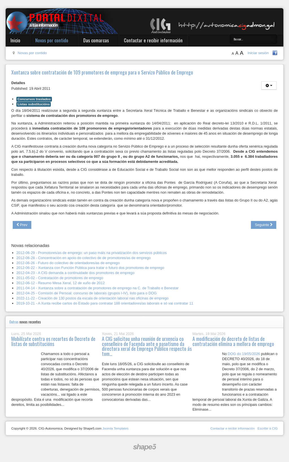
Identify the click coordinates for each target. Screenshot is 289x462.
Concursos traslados (34, 99)
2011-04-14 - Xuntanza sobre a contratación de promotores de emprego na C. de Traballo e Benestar (97, 288)
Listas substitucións (33, 104)
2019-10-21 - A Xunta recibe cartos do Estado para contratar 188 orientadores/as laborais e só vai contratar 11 (104, 303)
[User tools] (269, 85)
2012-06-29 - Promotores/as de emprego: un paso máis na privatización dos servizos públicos (91, 253)
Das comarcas (96, 40)
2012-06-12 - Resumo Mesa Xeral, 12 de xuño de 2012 (60, 283)
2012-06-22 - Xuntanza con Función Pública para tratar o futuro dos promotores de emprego (90, 268)
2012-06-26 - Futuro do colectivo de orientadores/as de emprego (68, 263)
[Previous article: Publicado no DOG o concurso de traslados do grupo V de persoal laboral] (22, 225)
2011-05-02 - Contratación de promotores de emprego (59, 278)
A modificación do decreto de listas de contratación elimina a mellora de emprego (233, 341)
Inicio (15, 40)
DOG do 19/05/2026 (244, 354)
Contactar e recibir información (153, 40)
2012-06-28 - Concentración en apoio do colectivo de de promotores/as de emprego (83, 258)
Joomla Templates (115, 428)
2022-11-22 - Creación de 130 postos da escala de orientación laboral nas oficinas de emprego (92, 298)
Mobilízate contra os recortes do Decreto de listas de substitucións (53, 341)
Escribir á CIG (267, 428)
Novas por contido (51, 40)
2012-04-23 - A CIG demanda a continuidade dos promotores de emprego (75, 273)
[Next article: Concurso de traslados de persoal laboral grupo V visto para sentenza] (263, 225)
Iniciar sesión (258, 53)
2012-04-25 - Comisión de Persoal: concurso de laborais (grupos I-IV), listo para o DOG (86, 293)
